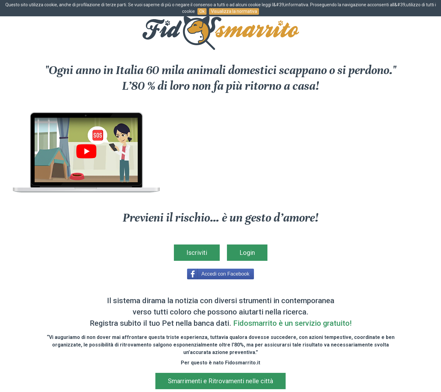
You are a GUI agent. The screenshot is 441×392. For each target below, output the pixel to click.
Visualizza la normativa (234, 11)
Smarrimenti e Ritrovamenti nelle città (220, 381)
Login (247, 252)
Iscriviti (196, 252)
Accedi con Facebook (226, 274)
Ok (202, 11)
